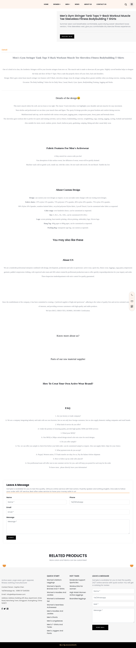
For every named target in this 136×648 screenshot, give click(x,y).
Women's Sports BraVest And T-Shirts (55, 587)
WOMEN (57, 4)
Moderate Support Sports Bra (77, 581)
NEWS (77, 4)
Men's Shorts (52, 617)
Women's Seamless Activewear (55, 606)
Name (9, 497)
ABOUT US (88, 4)
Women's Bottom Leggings (54, 581)
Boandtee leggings (78, 598)
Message (10, 517)
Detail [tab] (4, 49)
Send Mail (100, 627)
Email (8, 507)
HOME (46, 4)
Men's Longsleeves (55, 621)
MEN (67, 4)
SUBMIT (11, 537)
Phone (72, 497)
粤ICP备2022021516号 (68, 645)
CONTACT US (101, 4)
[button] (4, 565)
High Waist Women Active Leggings (78, 593)
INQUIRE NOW (67, 36)
